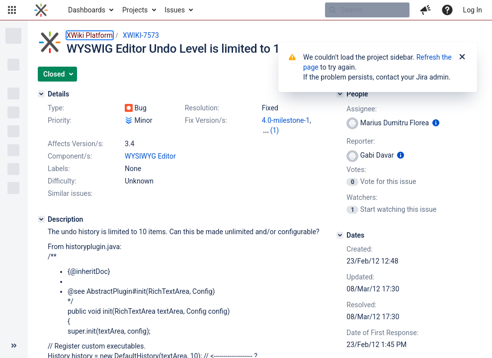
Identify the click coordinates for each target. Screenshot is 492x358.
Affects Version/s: (75, 144)
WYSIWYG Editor (150, 156)
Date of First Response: (382, 333)
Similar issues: (70, 193)
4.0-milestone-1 (286, 120)
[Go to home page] (41, 10)
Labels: (59, 169)
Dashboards (86, 10)
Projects (135, 10)
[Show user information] (436, 123)
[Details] (41, 93)
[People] (339, 93)
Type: (56, 108)
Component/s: (70, 156)
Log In (472, 10)
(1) (274, 130)
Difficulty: (62, 181)
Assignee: (361, 109)
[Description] (41, 219)
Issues (174, 10)
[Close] (462, 57)
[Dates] (339, 235)
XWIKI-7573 (141, 35)
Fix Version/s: (206, 120)
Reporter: (360, 141)
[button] (12, 10)
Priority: (60, 120)
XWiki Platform (90, 35)
